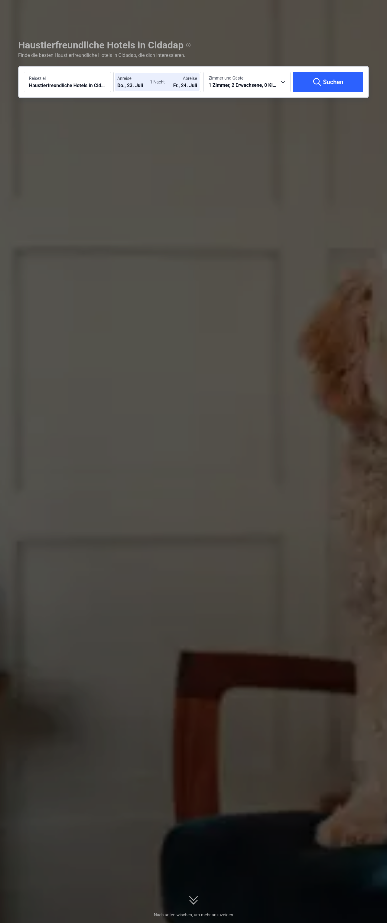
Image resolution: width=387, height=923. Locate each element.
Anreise (124, 78)
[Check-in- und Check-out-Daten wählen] (135, 82)
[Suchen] (328, 82)
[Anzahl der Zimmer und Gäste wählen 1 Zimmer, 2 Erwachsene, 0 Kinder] (247, 82)
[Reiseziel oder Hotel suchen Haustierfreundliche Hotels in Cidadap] (67, 82)
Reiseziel (37, 78)
